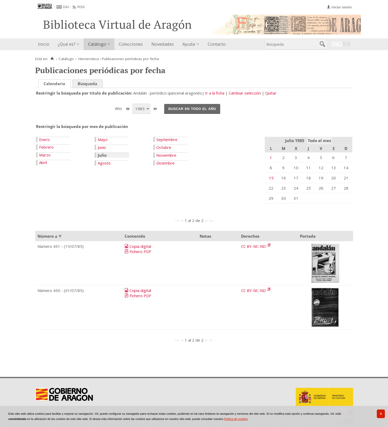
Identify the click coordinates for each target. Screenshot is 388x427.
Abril (43, 162)
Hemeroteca (88, 58)
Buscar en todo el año (192, 108)
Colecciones (131, 44)
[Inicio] (52, 59)
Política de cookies (236, 418)
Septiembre (166, 139)
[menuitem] (45, 44)
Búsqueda (87, 83)
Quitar (270, 93)
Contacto (217, 44)
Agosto (104, 163)
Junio (102, 147)
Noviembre (166, 155)
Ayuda (188, 44)
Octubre (163, 147)
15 (271, 177)
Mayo (103, 139)
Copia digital (140, 246)
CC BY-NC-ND (254, 246)
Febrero (46, 147)
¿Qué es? (66, 44)
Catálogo (97, 44)
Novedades (162, 44)
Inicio (43, 44)
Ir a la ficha (214, 93)
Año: (119, 108)
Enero (44, 139)
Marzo (45, 154)
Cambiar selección (245, 93)
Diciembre (165, 163)
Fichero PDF (140, 251)
